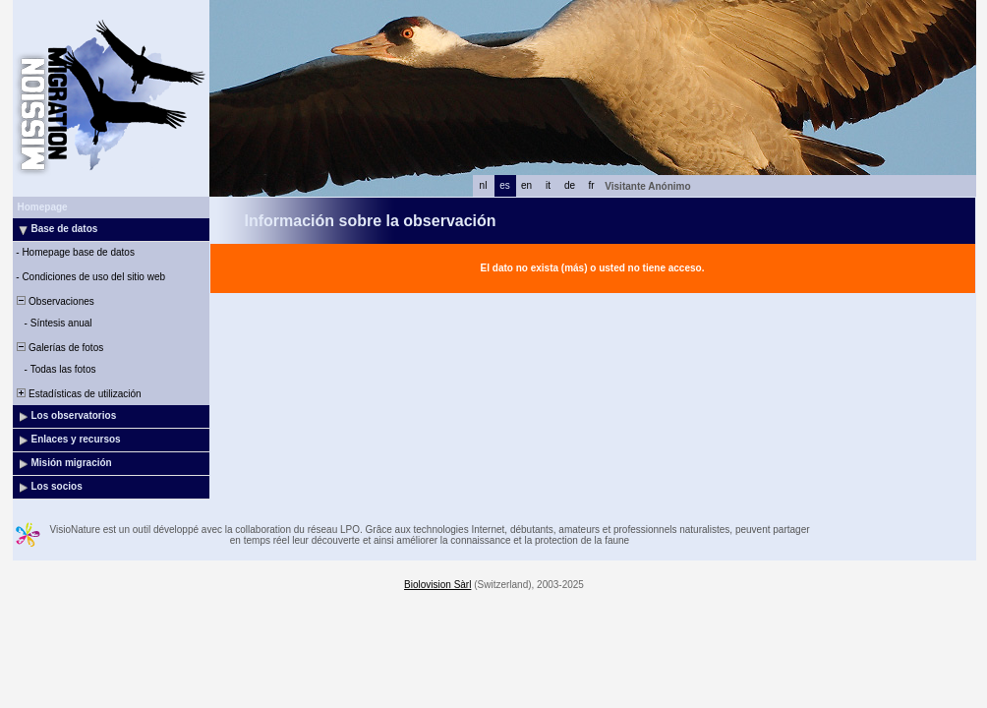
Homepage (43, 207)
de (569, 185)
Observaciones (54, 301)
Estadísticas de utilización (78, 393)
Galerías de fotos (59, 347)
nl (484, 185)
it (548, 185)
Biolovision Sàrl (437, 584)
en (526, 185)
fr (591, 185)
